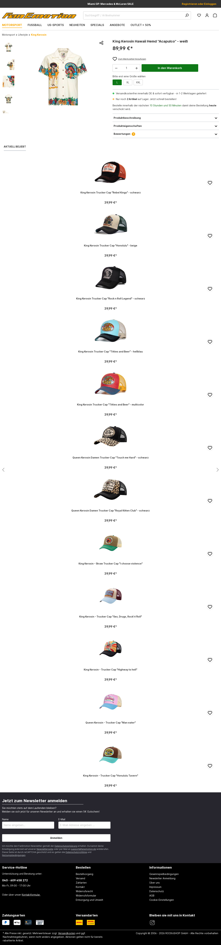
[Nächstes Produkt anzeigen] (3, 470)
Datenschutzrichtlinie (76, 852)
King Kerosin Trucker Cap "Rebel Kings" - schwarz (110, 192)
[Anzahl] (126, 68)
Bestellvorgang (84, 874)
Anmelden (56, 837)
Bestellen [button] (83, 867)
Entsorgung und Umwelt (89, 899)
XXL (138, 82)
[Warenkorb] (215, 15)
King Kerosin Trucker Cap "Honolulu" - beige (110, 245)
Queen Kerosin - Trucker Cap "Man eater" (110, 722)
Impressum (155, 886)
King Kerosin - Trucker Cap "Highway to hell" (110, 669)
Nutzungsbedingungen (13, 855)
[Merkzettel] (199, 15)
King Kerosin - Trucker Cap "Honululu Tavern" (110, 775)
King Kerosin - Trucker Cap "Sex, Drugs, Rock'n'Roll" (110, 616)
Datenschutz (156, 891)
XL (127, 82)
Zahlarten (81, 882)
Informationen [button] (160, 867)
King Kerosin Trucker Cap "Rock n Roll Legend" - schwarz (110, 298)
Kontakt (80, 886)
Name (5, 819)
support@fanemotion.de (83, 849)
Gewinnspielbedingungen (164, 874)
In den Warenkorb (170, 68)
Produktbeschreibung (166, 118)
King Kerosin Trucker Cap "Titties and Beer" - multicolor (110, 404)
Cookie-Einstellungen (161, 899)
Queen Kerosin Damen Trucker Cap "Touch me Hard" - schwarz (111, 457)
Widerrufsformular (86, 895)
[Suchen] (187, 15)
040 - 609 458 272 (15, 880)
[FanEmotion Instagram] (152, 923)
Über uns (154, 882)
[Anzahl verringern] (116, 68)
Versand (80, 878)
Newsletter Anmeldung (162, 878)
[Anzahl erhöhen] (136, 68)
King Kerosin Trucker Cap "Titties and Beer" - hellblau (110, 351)
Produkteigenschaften (166, 126)
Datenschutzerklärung (66, 846)
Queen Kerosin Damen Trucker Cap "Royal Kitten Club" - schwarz (110, 510)
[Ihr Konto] (207, 15)
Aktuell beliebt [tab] (15, 146)
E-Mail (61, 819)
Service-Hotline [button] (14, 867)
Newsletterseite (45, 849)
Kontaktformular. (31, 894)
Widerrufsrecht (84, 891)
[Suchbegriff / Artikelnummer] (137, 15)
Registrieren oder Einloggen (199, 3)
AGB (151, 895)
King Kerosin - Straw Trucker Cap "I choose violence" (111, 563)
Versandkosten (66, 933)
